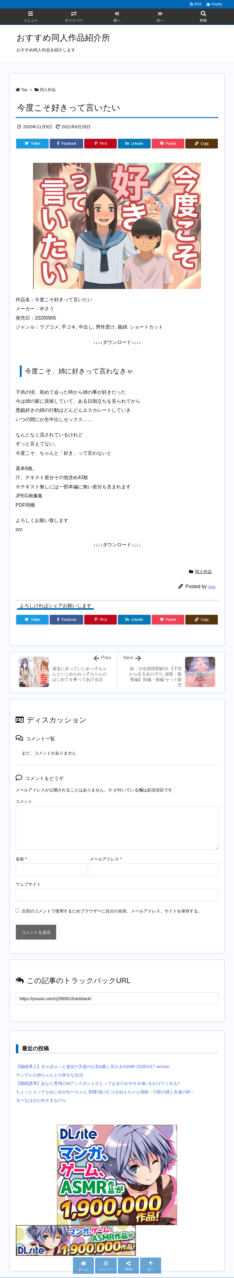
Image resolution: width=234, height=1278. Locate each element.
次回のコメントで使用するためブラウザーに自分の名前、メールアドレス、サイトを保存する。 (112, 911)
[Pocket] (168, 143)
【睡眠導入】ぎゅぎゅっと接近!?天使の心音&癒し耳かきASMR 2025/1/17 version (93, 1066)
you (211, 586)
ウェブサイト (28, 884)
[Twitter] (32, 143)
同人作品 (48, 89)
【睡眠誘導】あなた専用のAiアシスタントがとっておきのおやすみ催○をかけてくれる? (98, 1083)
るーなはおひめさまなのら (41, 1100)
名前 (21, 859)
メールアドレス (106, 859)
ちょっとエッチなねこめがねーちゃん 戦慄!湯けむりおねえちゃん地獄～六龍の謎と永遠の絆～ (105, 1091)
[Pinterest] (100, 143)
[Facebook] (66, 143)
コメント (24, 801)
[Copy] (201, 143)
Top (24, 89)
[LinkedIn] (134, 143)
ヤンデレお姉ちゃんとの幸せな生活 (49, 1075)
